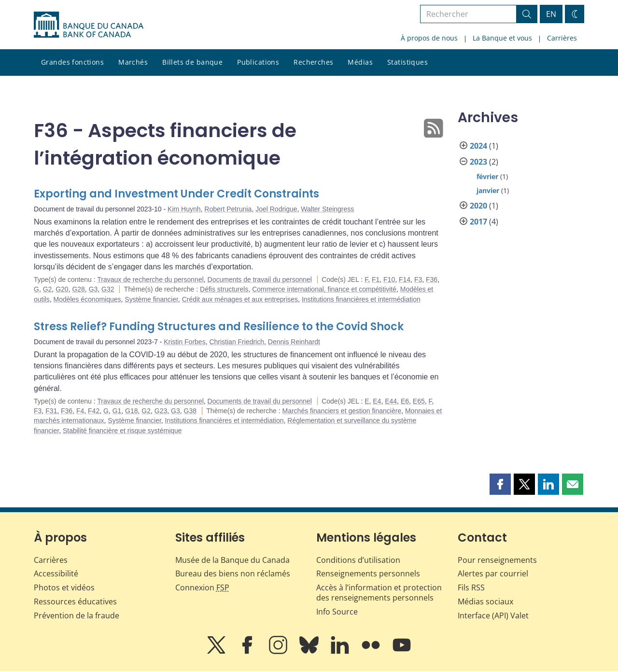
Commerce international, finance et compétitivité (324, 289)
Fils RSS (471, 587)
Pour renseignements (497, 560)
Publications (258, 62)
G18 (131, 411)
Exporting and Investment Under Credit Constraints (176, 193)
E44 (391, 401)
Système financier (151, 299)
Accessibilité (56, 573)
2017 (478, 221)
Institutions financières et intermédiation (361, 299)
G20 (62, 289)
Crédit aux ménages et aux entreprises (240, 299)
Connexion (202, 587)
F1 (375, 279)
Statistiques (407, 62)
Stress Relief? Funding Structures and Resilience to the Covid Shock (219, 326)
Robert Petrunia (228, 209)
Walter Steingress (327, 209)
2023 (478, 161)
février (487, 176)
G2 (47, 289)
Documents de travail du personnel (260, 279)
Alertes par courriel (493, 573)
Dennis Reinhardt (294, 342)
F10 (389, 279)
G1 (117, 411)
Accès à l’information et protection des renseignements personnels (379, 592)
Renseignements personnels (368, 573)
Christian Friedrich (236, 342)
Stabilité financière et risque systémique (122, 430)
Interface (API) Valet (493, 615)
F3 (418, 279)
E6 (405, 401)
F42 (93, 411)
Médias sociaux (485, 601)
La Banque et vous (502, 37)
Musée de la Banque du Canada (232, 560)
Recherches (313, 62)
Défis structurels (224, 289)
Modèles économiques (87, 299)
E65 (419, 401)
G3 (93, 289)
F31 (51, 411)
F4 (80, 411)
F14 (404, 279)
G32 (107, 289)
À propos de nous (429, 37)
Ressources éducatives (75, 601)
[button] (500, 484)
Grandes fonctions (72, 62)
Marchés (133, 62)
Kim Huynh (184, 209)
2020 (478, 205)
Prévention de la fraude (76, 615)
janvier (488, 190)
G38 (190, 411)
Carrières (562, 37)
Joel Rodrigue (276, 209)
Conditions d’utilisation (358, 560)
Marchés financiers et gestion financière (341, 411)
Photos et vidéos (64, 587)
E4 (377, 401)
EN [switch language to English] (551, 14)
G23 (160, 411)
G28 (78, 289)
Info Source (337, 611)
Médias (360, 62)
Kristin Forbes (184, 342)
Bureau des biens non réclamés (232, 573)
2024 (478, 145)
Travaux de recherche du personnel (150, 279)
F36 (431, 279)
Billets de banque (192, 62)
